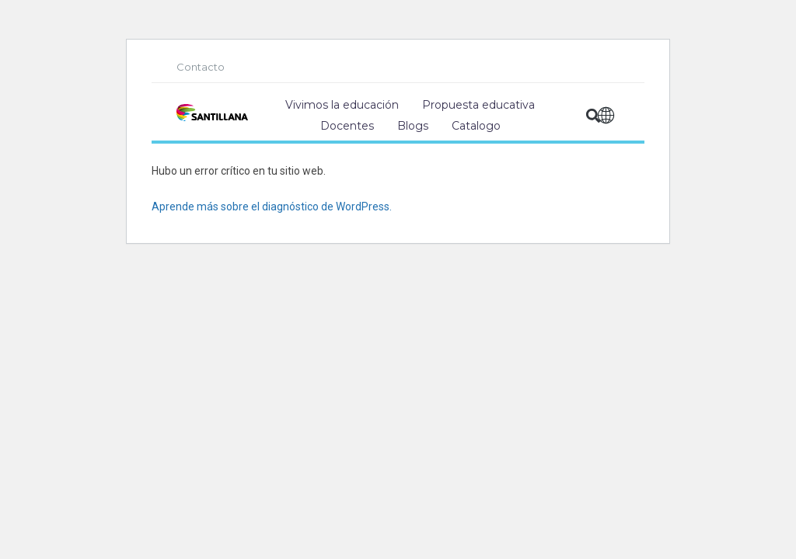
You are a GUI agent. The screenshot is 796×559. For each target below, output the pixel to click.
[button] (593, 116)
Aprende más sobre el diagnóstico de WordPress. (272, 206)
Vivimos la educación (342, 105)
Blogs (412, 126)
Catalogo (476, 126)
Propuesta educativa (478, 105)
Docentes (347, 126)
